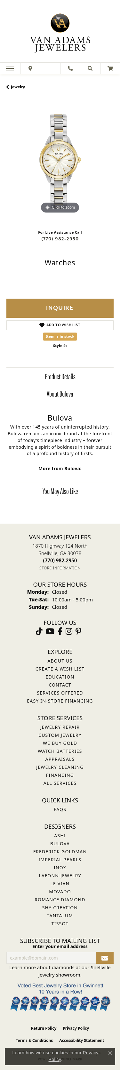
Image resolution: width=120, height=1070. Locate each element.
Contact (60, 685)
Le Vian (60, 884)
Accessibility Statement (81, 1040)
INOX (60, 868)
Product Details (60, 376)
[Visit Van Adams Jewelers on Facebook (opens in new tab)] (60, 631)
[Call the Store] (60, 560)
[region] (60, 161)
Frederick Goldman (60, 852)
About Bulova (60, 393)
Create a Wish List (60, 669)
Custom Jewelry (60, 735)
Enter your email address (60, 946)
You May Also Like (60, 490)
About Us (59, 661)
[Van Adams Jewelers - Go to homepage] (60, 32)
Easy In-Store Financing (60, 701)
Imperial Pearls (59, 860)
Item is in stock (59, 336)
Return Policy (44, 1028)
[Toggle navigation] (10, 68)
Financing (60, 775)
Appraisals (60, 759)
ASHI (60, 836)
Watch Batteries (60, 751)
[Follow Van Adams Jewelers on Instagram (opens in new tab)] (69, 631)
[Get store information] (60, 568)
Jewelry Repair (60, 727)
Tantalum (60, 916)
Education (60, 677)
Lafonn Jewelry (60, 876)
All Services (60, 783)
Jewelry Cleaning (60, 767)
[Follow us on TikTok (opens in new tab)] (39, 631)
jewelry (18, 87)
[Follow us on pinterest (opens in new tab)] (78, 631)
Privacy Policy (76, 1028)
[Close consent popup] (110, 1053)
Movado (60, 892)
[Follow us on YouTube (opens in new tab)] (50, 631)
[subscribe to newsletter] (105, 958)
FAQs (60, 809)
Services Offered (60, 693)
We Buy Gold (60, 743)
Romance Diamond (60, 900)
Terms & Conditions (34, 1040)
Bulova (60, 844)
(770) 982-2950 (60, 239)
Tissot (60, 924)
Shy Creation (60, 908)
